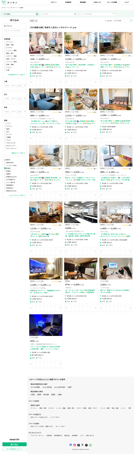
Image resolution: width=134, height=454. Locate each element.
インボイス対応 (11, 165)
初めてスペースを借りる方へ (39, 417)
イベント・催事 (11, 62)
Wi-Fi (7, 132)
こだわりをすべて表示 (16, 195)
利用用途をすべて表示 (16, 75)
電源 (7, 129)
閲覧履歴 (83, 2)
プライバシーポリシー (37, 435)
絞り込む (14, 444)
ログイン (54, 2)
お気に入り (97, 2)
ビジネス (9, 47)
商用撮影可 (10, 185)
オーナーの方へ (60, 426)
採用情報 (74, 435)
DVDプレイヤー (11, 146)
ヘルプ (126, 2)
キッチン (9, 134)
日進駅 (39, 394)
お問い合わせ (90, 435)
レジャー (9, 67)
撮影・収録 (10, 45)
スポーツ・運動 (11, 56)
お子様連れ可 (10, 179)
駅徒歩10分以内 (11, 191)
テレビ (8, 140)
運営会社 (67, 435)
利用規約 (49, 435)
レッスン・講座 (11, 50)
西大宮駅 (46, 394)
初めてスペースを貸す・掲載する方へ (42, 426)
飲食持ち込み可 (11, 177)
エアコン (9, 126)
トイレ (8, 123)
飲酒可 (8, 171)
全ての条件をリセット (14, 449)
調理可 (8, 174)
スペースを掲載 (112, 2)
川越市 (69, 387)
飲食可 (8, 168)
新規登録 (68, 2)
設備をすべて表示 (18, 153)
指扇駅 (53, 394)
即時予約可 (10, 163)
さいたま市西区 (35, 387)
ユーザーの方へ (55, 417)
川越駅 (60, 394)
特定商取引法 (58, 435)
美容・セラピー (11, 59)
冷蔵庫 (8, 137)
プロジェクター (11, 143)
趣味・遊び (10, 53)
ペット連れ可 (10, 182)
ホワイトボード (11, 148)
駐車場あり (10, 188)
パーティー (10, 42)
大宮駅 (33, 394)
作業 (7, 70)
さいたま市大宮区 (59, 387)
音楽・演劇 (10, 64)
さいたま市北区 (47, 387)
